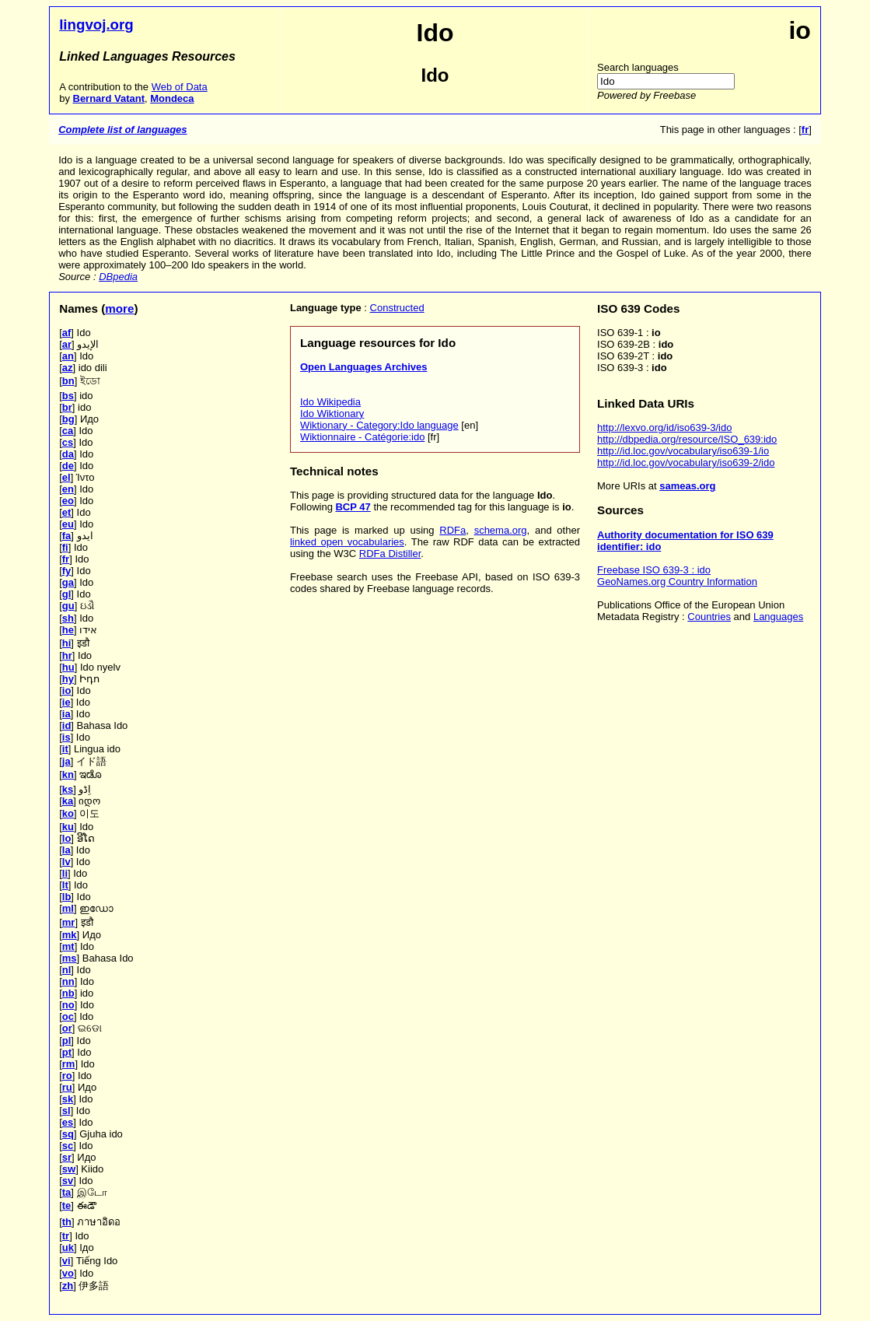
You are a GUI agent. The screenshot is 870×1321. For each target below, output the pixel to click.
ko (68, 813)
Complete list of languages (122, 129)
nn (68, 981)
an (68, 356)
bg (68, 419)
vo (68, 1273)
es (67, 1122)
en (68, 489)
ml (68, 908)
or (67, 1028)
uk (68, 1247)
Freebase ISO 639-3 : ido (654, 570)
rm (68, 1064)
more (119, 308)
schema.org (500, 530)
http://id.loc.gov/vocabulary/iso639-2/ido (685, 462)
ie (66, 702)
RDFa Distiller (390, 553)
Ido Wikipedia (330, 402)
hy (68, 679)
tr (65, 1236)
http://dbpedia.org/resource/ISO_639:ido (687, 439)
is (66, 737)
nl (67, 970)
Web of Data (180, 87)
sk (67, 1099)
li (65, 873)
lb (67, 896)
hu (68, 667)
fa (67, 535)
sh (68, 618)
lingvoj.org (96, 24)
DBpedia (118, 276)
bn (68, 381)
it (65, 749)
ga (68, 582)
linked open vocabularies (347, 542)
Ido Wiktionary (332, 413)
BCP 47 (352, 507)
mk (69, 935)
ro (67, 1075)
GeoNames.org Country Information (677, 581)
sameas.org (687, 486)
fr (65, 559)
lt (65, 885)
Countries (709, 616)
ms (69, 958)
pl (67, 1040)
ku (68, 826)
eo (68, 500)
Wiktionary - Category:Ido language (379, 425)
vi (66, 1261)
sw (68, 1169)
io (67, 690)
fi (65, 547)
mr (68, 922)
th (67, 1222)
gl (67, 594)
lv (66, 861)
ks (67, 789)
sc (67, 1145)
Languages (778, 616)
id (67, 725)
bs (68, 395)
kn (68, 774)
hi (67, 643)
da (68, 454)
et (67, 512)
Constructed (397, 308)
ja (66, 761)
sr (67, 1157)
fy (67, 570)
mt (68, 946)
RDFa (452, 530)
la (66, 850)
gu (68, 605)
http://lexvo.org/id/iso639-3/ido (664, 427)
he (68, 630)
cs (67, 442)
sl (66, 1110)
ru (67, 1087)
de (68, 465)
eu (68, 524)
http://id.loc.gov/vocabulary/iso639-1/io (683, 451)
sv (67, 1180)
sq (68, 1134)
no (68, 1005)
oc (68, 1016)
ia (66, 714)
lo (67, 838)
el (66, 477)
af (67, 332)
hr (67, 655)
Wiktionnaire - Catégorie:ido (362, 437)
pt (67, 1052)
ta (67, 1192)
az (67, 367)
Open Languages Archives (364, 367)
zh (67, 1285)
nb (68, 993)
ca (67, 430)
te (67, 1205)
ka (67, 801)
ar (67, 344)
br (67, 407)
